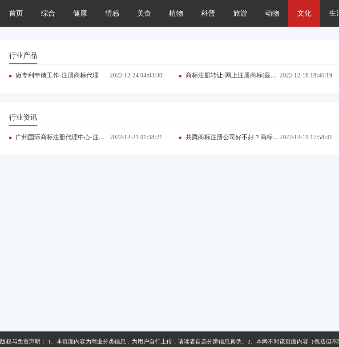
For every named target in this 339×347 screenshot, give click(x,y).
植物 (176, 13)
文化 (304, 13)
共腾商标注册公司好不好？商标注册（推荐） (248, 137)
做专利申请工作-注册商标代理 (57, 75)
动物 (272, 13)
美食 (144, 13)
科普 (208, 13)
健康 (80, 13)
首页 (16, 13)
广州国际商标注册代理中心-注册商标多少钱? (77, 137)
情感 (112, 13)
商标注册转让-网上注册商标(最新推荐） (240, 75)
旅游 (240, 13)
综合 (48, 13)
